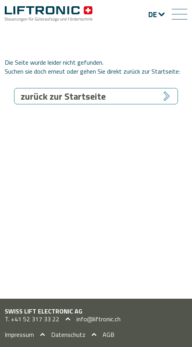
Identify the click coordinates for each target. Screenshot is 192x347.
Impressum (19, 334)
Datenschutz (68, 334)
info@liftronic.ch (98, 319)
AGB (108, 334)
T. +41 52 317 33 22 (32, 319)
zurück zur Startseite (63, 96)
